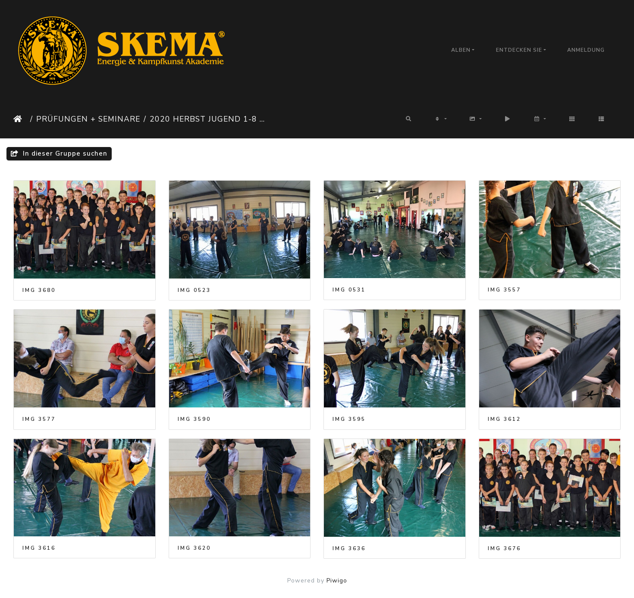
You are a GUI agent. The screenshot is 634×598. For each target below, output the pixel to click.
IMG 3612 (504, 419)
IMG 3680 (39, 290)
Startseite (20, 119)
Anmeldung (586, 50)
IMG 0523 (194, 290)
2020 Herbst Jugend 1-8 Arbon (210, 119)
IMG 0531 (349, 290)
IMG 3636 (349, 548)
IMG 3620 (194, 548)
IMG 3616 (39, 548)
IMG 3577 (39, 419)
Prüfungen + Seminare (88, 119)
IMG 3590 (194, 419)
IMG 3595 (349, 419)
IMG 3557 (504, 290)
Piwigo (336, 580)
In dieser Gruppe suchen (59, 153)
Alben (461, 50)
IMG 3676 (504, 548)
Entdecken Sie (519, 50)
